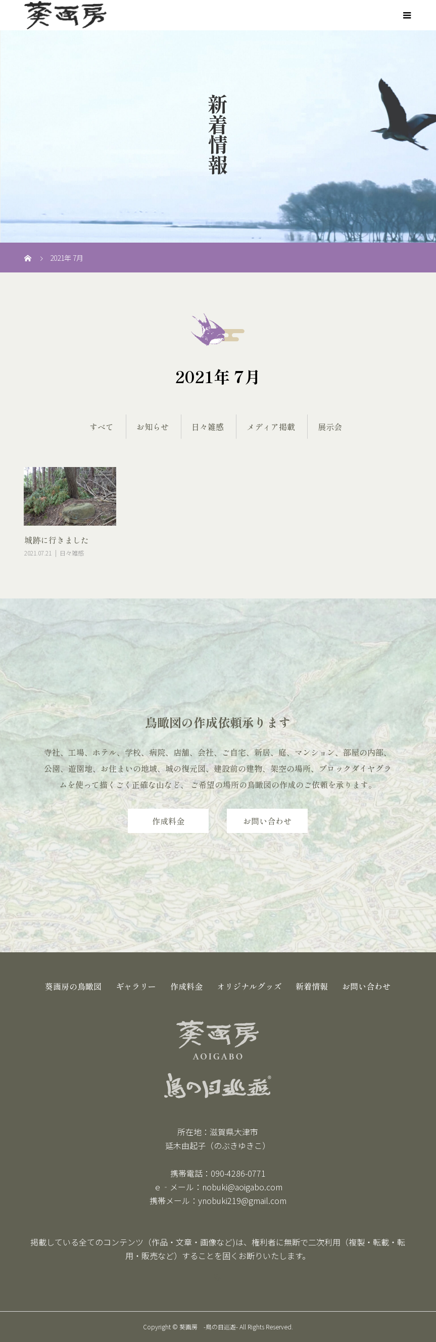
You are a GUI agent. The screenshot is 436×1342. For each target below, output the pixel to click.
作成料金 (168, 821)
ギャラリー (136, 986)
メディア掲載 (271, 427)
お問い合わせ (267, 821)
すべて (101, 427)
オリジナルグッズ (249, 986)
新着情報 (312, 986)
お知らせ (152, 427)
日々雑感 (207, 427)
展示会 (330, 427)
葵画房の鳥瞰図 (73, 986)
